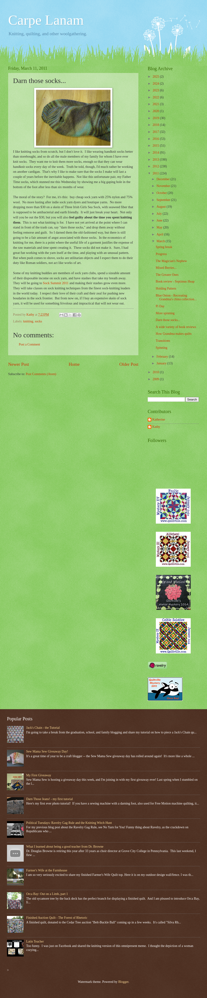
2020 (156, 111)
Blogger (123, 982)
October (162, 193)
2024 (156, 83)
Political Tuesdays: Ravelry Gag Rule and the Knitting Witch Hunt (69, 823)
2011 (156, 173)
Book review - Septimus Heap (175, 281)
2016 (156, 139)
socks (38, 321)
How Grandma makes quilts (173, 333)
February (163, 356)
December (163, 179)
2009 (156, 379)
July (160, 213)
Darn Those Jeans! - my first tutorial (49, 799)
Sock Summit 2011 (56, 283)
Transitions (163, 340)
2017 (156, 132)
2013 (156, 159)
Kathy (156, 426)
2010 (156, 372)
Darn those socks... (168, 320)
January (162, 363)
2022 (156, 97)
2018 (156, 125)
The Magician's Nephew (171, 261)
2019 (156, 118)
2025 (156, 76)
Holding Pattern (166, 288)
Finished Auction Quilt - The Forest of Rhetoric (56, 917)
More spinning (165, 313)
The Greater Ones (167, 274)
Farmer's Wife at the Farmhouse (46, 870)
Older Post (128, 364)
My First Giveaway (38, 775)
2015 (156, 145)
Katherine (158, 419)
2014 (156, 152)
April (160, 234)
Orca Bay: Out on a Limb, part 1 (47, 894)
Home (74, 364)
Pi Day (160, 306)
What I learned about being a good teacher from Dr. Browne (65, 846)
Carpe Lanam (46, 20)
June (160, 220)
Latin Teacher (35, 941)
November (164, 186)
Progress (161, 254)
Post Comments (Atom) (41, 374)
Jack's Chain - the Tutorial (43, 727)
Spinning (161, 347)
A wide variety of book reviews (176, 327)
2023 (156, 90)
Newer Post (18, 364)
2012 (156, 166)
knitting (28, 321)
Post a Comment (29, 344)
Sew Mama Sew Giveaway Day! (47, 751)
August (162, 206)
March (161, 241)
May (160, 227)
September (164, 200)
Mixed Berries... (166, 267)
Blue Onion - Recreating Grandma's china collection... (176, 297)
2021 (156, 104)
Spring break (164, 247)
